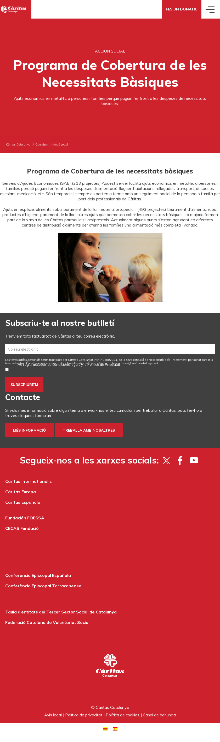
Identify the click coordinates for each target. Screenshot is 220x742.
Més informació (29, 430)
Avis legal (53, 714)
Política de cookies (122, 714)
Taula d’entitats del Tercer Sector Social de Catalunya (61, 612)
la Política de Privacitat (102, 364)
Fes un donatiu (182, 9)
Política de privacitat (83, 714)
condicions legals (66, 364)
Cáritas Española (22, 502)
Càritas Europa (20, 491)
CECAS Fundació (22, 528)
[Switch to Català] (105, 728)
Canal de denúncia (159, 714)
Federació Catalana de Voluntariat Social (47, 622)
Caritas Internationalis (28, 481)
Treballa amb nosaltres (89, 430)
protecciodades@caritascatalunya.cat (133, 363)
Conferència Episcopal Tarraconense (43, 585)
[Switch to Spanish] (115, 728)
